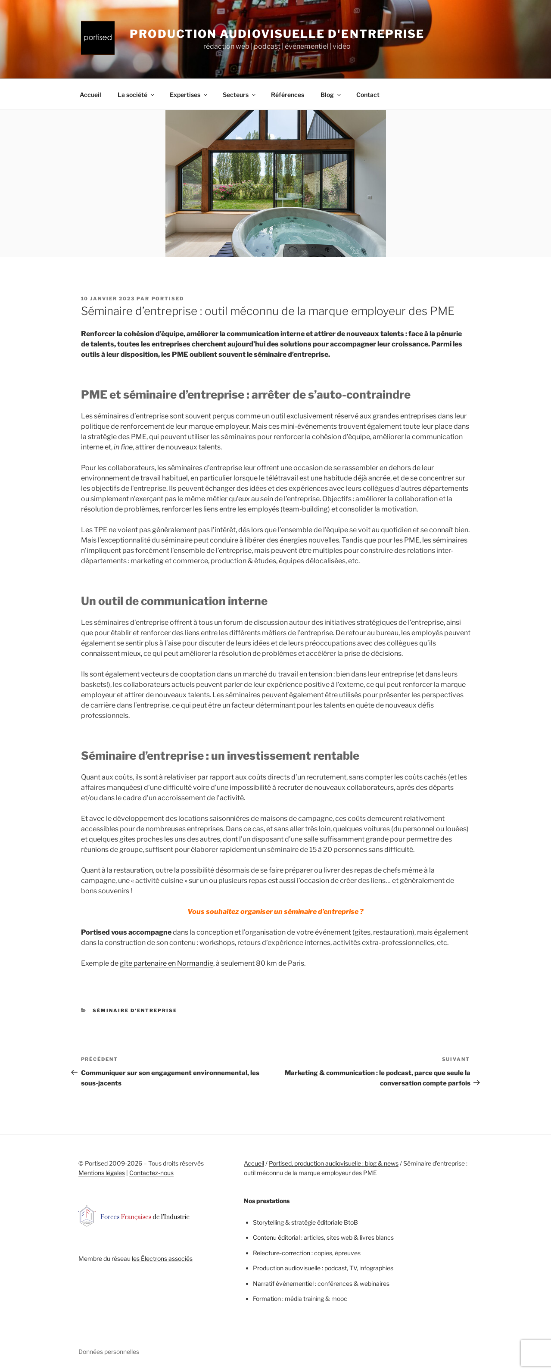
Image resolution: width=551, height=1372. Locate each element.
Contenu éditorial (276, 1237)
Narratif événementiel (283, 1283)
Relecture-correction (281, 1253)
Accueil (90, 94)
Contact (368, 94)
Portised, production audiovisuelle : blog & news (333, 1163)
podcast (335, 1268)
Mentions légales (101, 1172)
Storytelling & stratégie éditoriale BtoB (305, 1222)
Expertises (189, 94)
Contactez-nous (151, 1172)
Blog (331, 94)
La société (137, 94)
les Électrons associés (162, 1258)
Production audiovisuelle (287, 1268)
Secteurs (240, 94)
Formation (267, 1298)
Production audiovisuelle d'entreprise (277, 34)
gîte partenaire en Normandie (166, 963)
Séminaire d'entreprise (135, 1010)
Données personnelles (108, 1351)
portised (168, 299)
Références (287, 94)
